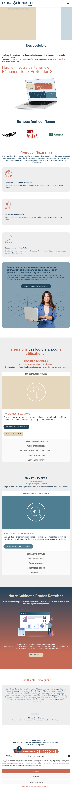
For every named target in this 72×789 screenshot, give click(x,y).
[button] (69, 756)
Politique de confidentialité (41, 786)
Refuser (36, 777)
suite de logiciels (58, 59)
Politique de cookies (27, 786)
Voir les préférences (36, 782)
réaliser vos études (20, 59)
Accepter (36, 771)
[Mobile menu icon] (68, 3)
